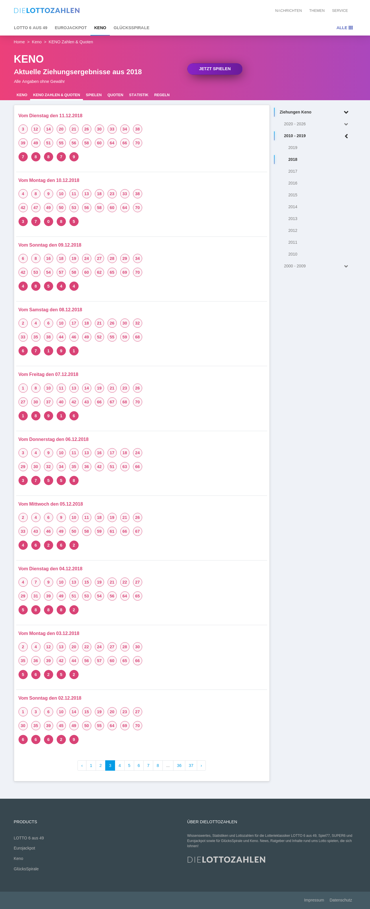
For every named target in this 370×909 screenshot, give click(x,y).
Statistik (139, 95)
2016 (292, 183)
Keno (100, 28)
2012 (292, 230)
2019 (292, 147)
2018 (292, 159)
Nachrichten (288, 10)
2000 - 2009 (317, 266)
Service (340, 10)
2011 (292, 242)
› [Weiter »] (201, 765)
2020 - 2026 (317, 124)
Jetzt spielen (215, 69)
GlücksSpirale (131, 28)
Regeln (161, 95)
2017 (292, 171)
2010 (292, 254)
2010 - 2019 (317, 136)
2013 (292, 218)
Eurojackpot (71, 28)
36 (179, 765)
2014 (292, 207)
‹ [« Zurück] (82, 765)
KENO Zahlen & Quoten (56, 95)
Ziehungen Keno (315, 112)
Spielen (94, 95)
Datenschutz (341, 900)
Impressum (314, 900)
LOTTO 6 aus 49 (30, 28)
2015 (292, 195)
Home (19, 42)
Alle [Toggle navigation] (344, 28)
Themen (317, 10)
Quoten (115, 95)
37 (191, 765)
